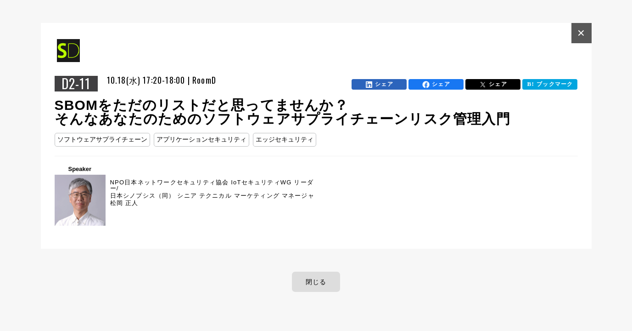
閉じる (316, 281)
